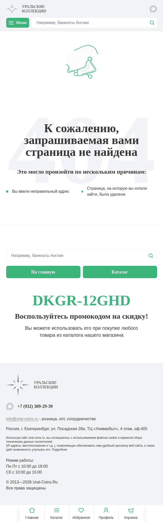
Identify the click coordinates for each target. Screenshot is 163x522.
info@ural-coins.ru (22, 419)
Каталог (120, 272)
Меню (18, 23)
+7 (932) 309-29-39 (35, 406)
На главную (43, 272)
